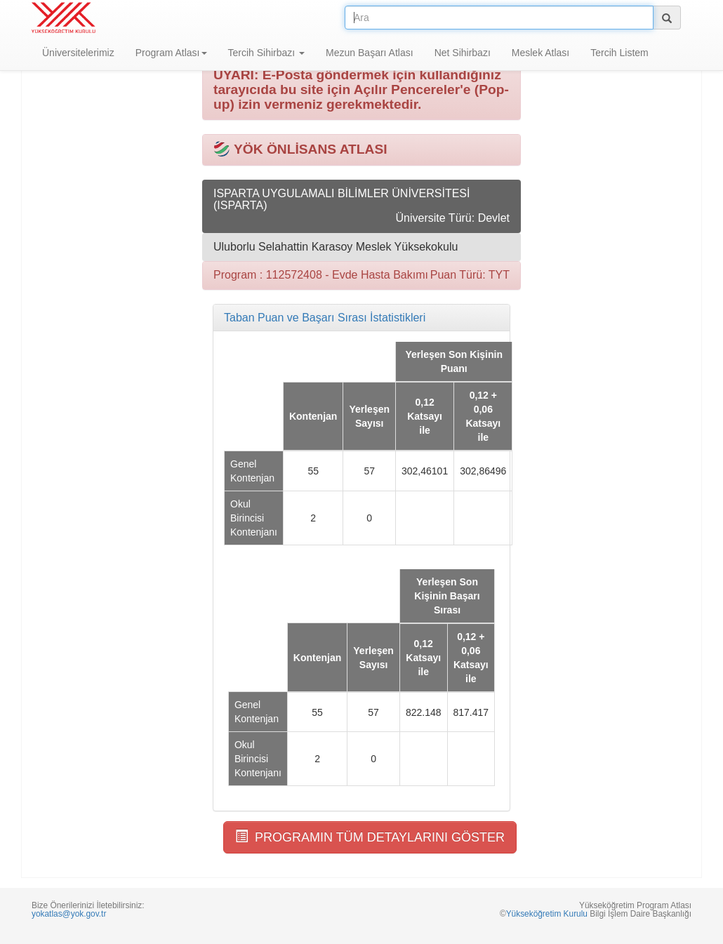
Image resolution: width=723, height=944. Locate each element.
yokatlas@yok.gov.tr (69, 914)
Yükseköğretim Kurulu (547, 914)
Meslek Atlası (540, 52)
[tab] (361, 318)
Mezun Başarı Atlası (369, 52)
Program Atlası (171, 52)
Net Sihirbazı (463, 52)
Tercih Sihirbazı (266, 52)
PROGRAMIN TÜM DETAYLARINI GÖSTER (370, 837)
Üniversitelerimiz (78, 52)
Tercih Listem (619, 52)
